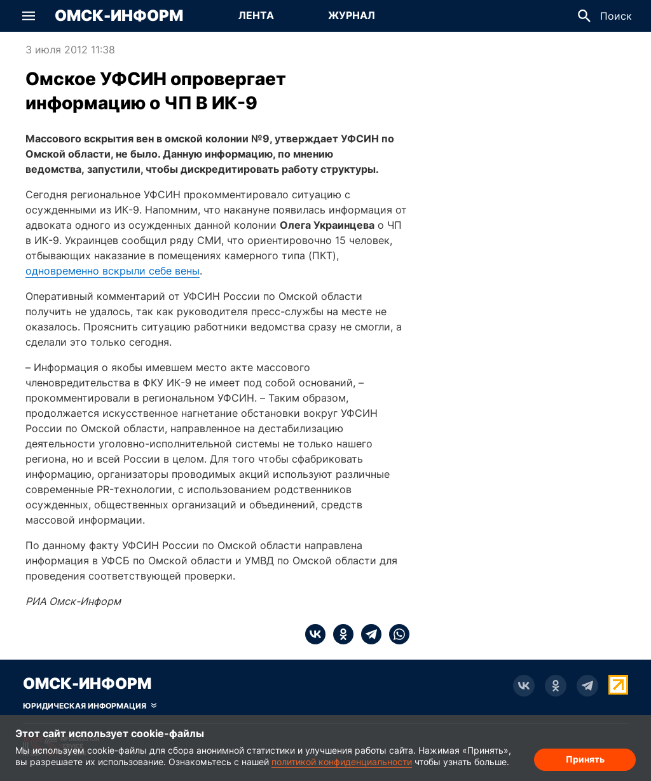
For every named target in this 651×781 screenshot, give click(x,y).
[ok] (339, 634)
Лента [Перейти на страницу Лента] (256, 15)
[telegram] (367, 634)
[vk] (315, 634)
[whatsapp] (395, 634)
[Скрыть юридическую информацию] (89, 706)
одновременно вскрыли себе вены (112, 270)
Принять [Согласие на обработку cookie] (585, 759)
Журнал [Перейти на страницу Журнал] (351, 15)
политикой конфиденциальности (341, 761)
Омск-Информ (119, 16)
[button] (29, 16)
